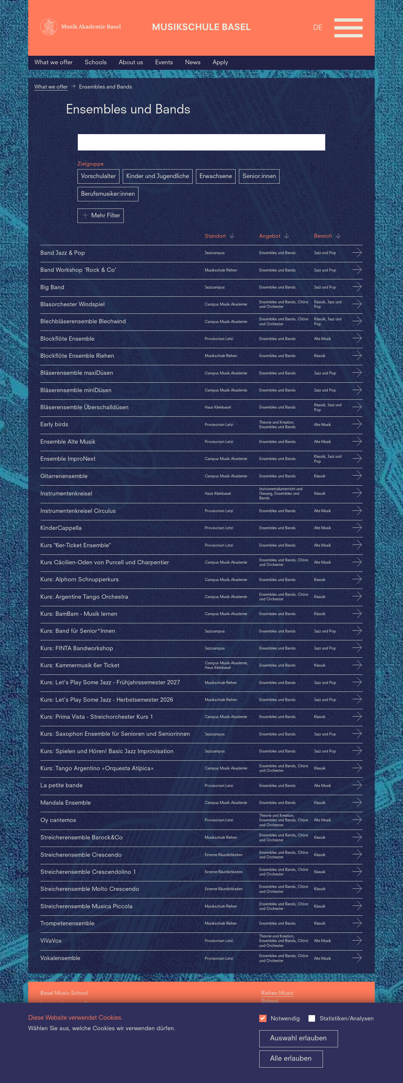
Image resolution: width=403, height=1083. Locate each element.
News (193, 63)
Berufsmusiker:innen (108, 194)
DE (317, 27)
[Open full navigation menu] (348, 28)
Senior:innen (259, 176)
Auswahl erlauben (298, 1038)
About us (131, 63)
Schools (96, 63)
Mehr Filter (100, 215)
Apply (220, 63)
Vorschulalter (98, 176)
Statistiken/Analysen (347, 1019)
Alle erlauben (291, 1058)
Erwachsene (216, 176)
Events (164, 63)
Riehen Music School (277, 997)
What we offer (53, 63)
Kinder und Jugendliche (157, 176)
